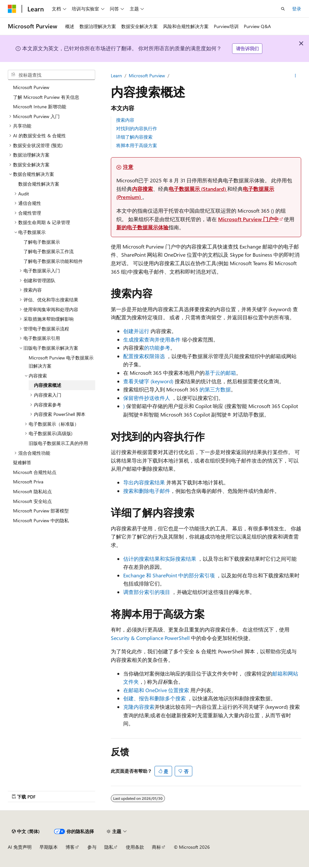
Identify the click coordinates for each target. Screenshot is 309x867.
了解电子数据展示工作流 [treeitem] (48, 251)
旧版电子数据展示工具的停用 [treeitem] (58, 443)
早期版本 (48, 847)
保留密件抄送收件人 (146, 397)
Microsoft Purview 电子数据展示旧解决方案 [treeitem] (61, 362)
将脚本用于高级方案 (136, 145)
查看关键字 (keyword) (149, 381)
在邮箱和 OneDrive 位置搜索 (156, 690)
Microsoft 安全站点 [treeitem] (32, 501)
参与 (91, 847)
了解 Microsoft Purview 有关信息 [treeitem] (46, 97)
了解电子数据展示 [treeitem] (41, 242)
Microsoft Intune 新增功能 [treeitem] (39, 106)
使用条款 (135, 847)
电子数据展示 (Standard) (198, 188)
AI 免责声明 (20, 847)
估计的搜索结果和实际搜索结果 (159, 558)
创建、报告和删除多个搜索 (154, 698)
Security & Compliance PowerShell (150, 637)
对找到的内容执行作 (136, 128)
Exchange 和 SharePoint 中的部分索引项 (169, 575)
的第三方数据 (215, 389)
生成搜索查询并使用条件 (152, 339)
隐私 (108, 847)
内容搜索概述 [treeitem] (47, 385)
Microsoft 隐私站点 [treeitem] (32, 491)
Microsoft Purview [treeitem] (31, 87)
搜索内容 (125, 120)
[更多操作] (295, 75)
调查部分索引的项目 (146, 591)
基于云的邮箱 (220, 372)
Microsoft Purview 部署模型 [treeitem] (41, 511)
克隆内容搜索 (138, 706)
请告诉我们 (247, 48)
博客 (70, 847)
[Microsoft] (12, 9)
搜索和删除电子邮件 (146, 490)
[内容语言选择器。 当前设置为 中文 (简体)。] (26, 831)
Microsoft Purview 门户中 (248, 219)
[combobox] (51, 75)
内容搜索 (142, 188)
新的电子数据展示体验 (142, 227)
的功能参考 (157, 347)
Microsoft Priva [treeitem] (28, 482)
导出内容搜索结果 (144, 482)
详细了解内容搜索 (134, 137)
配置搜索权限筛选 (144, 356)
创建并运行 (136, 330)
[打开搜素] (282, 9)
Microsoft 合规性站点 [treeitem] (34, 472)
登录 (296, 9)
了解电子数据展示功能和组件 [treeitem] (53, 261)
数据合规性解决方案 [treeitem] (38, 184)
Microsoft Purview (147, 75)
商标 (156, 847)
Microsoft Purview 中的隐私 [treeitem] (41, 520)
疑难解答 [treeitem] (22, 462)
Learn (116, 75)
